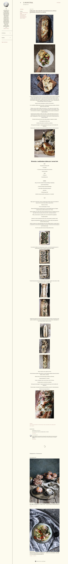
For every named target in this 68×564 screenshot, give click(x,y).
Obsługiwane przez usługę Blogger (40, 561)
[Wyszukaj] (58, 3)
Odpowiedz (34, 439)
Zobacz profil (6, 28)
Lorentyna (28, 3)
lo (6, 8)
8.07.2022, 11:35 (38, 430)
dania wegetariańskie (52, 424)
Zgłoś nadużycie (4, 42)
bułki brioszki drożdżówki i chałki (36, 424)
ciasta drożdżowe (22, 15)
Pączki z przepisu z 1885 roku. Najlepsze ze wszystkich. (44, 504)
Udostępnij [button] (21, 9)
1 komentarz (34, 555)
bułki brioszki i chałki (23, 14)
